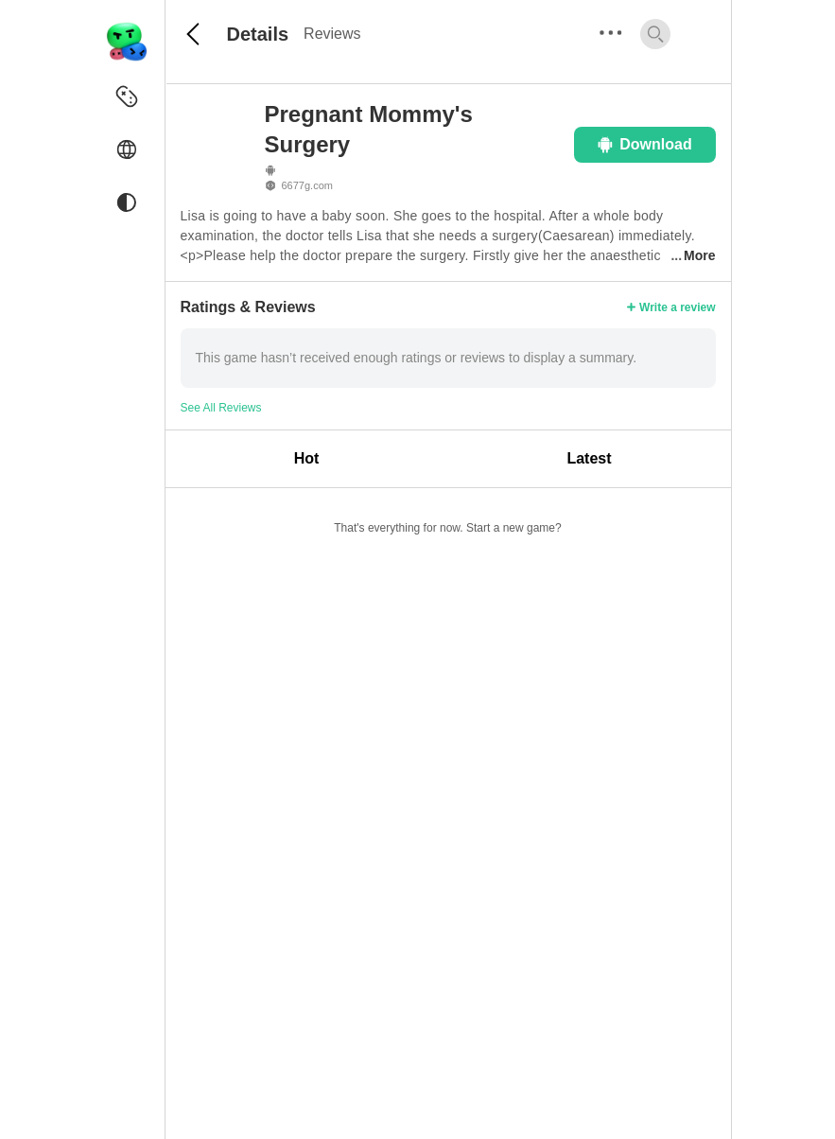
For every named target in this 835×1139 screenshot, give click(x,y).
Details (258, 34)
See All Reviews (221, 407)
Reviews (332, 34)
